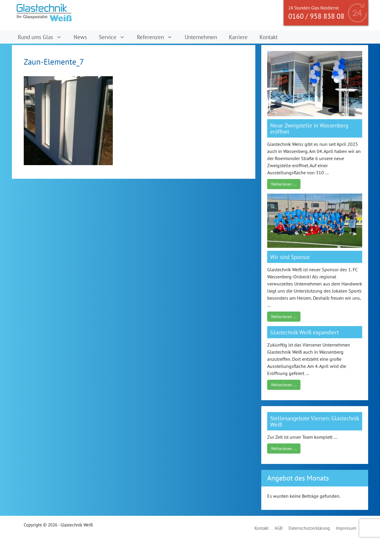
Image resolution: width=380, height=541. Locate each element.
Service (115, 37)
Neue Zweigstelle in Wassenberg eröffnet (309, 128)
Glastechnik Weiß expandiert (304, 332)
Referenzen (157, 37)
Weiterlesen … (284, 184)
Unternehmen (201, 37)
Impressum (346, 528)
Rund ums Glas (43, 37)
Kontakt (268, 37)
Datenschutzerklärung (309, 528)
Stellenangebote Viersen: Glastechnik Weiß (314, 421)
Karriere (238, 37)
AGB (279, 528)
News (80, 37)
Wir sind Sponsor (290, 257)
